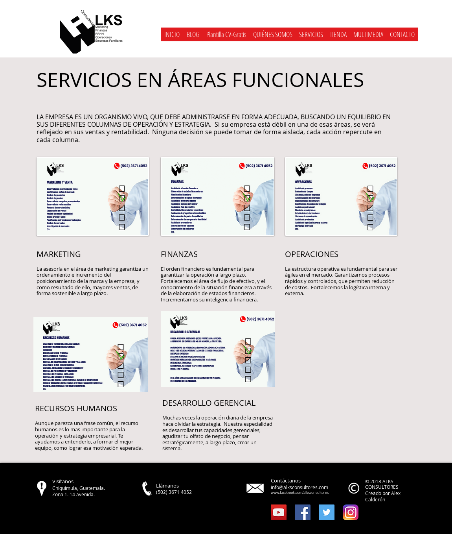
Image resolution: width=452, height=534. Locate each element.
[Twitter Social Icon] (326, 512)
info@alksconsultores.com (299, 487)
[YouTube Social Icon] (279, 512)
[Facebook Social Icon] (303, 512)
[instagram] (350, 512)
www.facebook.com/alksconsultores (300, 492)
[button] (311, 34)
